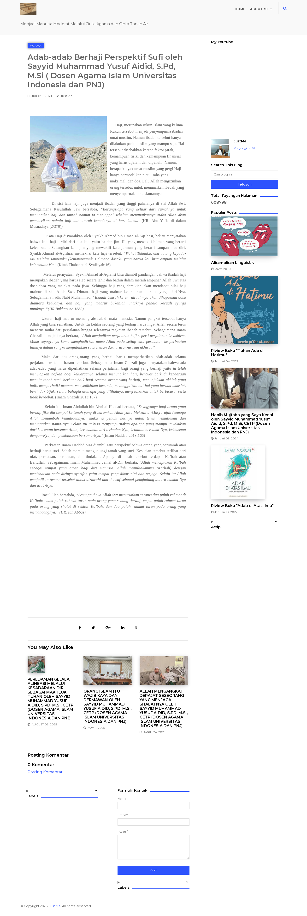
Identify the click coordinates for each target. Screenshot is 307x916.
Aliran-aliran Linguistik (232, 263)
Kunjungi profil (244, 148)
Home (240, 9)
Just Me (55, 906)
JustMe (240, 141)
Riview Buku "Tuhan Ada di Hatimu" (237, 353)
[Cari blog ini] (244, 174)
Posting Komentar (45, 772)
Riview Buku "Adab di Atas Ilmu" (242, 506)
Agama (35, 45)
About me (259, 9)
